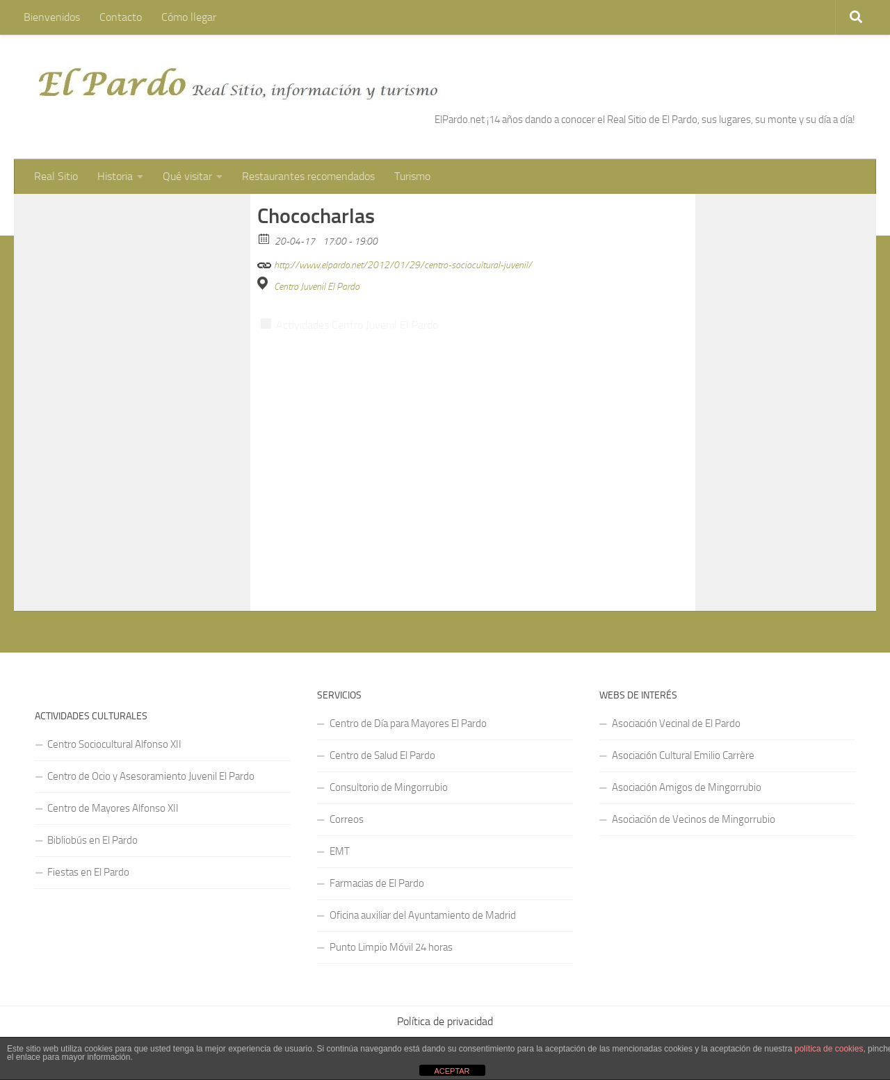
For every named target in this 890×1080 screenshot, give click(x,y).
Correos (347, 792)
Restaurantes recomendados (308, 176)
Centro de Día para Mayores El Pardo (408, 696)
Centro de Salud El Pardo (382, 728)
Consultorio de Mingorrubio (389, 760)
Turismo (412, 176)
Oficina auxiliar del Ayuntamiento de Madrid (423, 888)
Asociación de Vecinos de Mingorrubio (693, 792)
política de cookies (829, 1049)
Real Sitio (56, 176)
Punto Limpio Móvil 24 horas (391, 920)
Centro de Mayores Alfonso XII (113, 781)
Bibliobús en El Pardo (92, 813)
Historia (115, 176)
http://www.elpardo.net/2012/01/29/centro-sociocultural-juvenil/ (394, 236)
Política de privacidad (445, 994)
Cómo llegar (188, 17)
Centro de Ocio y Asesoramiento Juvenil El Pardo (150, 749)
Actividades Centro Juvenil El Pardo (357, 297)
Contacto (120, 17)
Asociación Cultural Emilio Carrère (683, 728)
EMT (340, 824)
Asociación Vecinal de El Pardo (676, 696)
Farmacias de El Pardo (377, 856)
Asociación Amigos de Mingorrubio (686, 760)
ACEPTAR (451, 1071)
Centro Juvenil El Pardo (316, 259)
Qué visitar (187, 176)
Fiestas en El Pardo (88, 845)
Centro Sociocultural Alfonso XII (114, 717)
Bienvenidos (52, 17)
